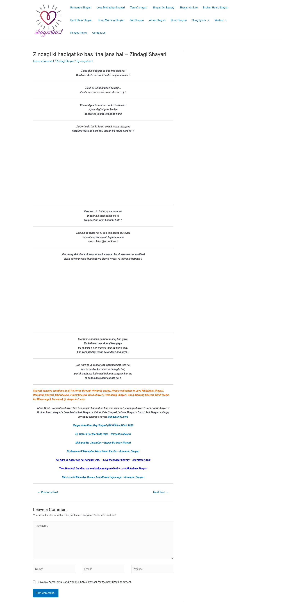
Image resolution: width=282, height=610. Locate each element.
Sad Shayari (137, 20)
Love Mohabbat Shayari (111, 7)
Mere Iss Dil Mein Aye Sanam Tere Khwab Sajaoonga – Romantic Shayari (103, 477)
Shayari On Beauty (163, 7)
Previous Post (48, 492)
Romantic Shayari (80, 7)
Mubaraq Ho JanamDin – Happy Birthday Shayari (103, 442)
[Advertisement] (103, 171)
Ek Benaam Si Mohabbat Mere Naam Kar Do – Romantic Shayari (103, 451)
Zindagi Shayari (66, 61)
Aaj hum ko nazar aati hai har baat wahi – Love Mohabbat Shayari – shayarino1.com (103, 459)
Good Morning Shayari (111, 20)
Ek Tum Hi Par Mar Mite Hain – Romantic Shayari (103, 433)
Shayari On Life (189, 7)
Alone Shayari (157, 20)
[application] (207, 20)
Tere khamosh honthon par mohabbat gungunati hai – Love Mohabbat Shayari (103, 468)
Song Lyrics (200, 20)
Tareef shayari (138, 7)
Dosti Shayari (179, 20)
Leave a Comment (44, 61)
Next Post (160, 492)
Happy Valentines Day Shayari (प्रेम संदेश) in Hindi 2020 (103, 425)
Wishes (221, 20)
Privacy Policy (78, 32)
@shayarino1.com (117, 416)
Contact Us (99, 32)
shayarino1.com (76, 399)
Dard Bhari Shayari (81, 20)
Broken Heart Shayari (215, 7)
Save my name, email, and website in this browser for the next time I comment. (85, 583)
